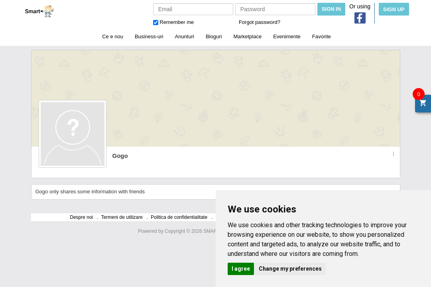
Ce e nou (112, 36)
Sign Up (393, 9)
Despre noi (81, 217)
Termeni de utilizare (122, 217)
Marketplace (247, 36)
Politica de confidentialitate (179, 217)
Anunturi (184, 36)
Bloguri (214, 36)
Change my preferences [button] (290, 268)
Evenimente (287, 36)
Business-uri (149, 36)
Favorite (321, 36)
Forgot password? (259, 22)
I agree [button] (241, 268)
